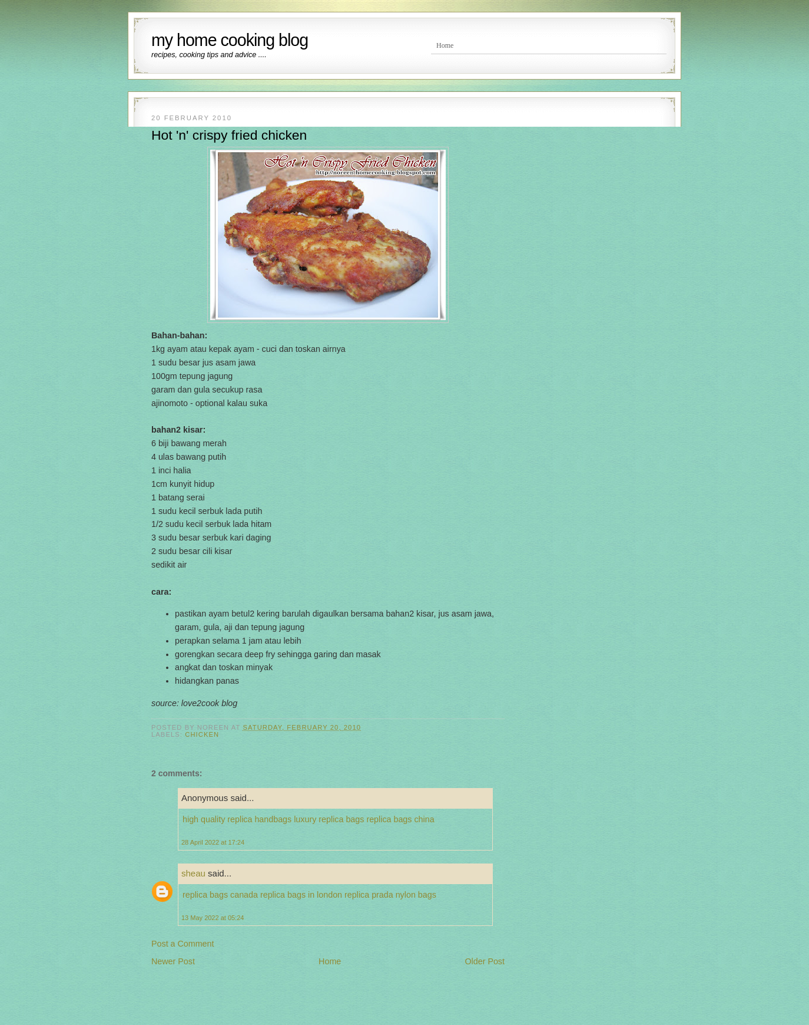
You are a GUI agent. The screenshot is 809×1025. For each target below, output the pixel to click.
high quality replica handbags (237, 819)
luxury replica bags (329, 819)
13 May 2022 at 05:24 (212, 917)
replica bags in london (301, 894)
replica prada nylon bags (390, 894)
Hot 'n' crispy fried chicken (229, 135)
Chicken (202, 734)
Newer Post (173, 961)
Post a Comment (182, 943)
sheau (193, 873)
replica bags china (400, 819)
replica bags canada (220, 894)
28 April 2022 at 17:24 (212, 842)
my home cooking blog (229, 40)
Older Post (485, 961)
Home (444, 45)
